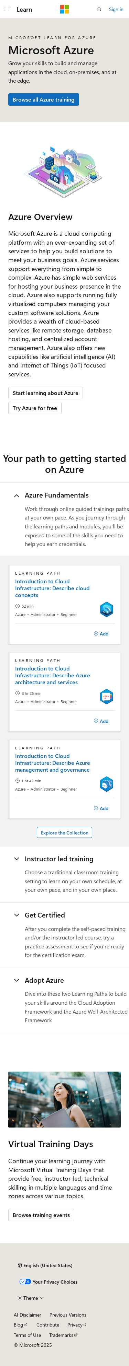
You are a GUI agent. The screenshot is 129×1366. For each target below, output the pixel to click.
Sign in (116, 9)
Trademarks (61, 1335)
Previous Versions (68, 1314)
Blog (18, 1324)
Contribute (47, 1324)
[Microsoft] (64, 9)
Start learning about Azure (45, 392)
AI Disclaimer (27, 1314)
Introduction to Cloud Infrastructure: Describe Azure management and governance (52, 762)
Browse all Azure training (44, 99)
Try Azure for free (35, 407)
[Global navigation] (7, 9)
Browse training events (41, 1214)
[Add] (101, 633)
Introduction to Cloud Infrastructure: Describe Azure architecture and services (52, 675)
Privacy (75, 1324)
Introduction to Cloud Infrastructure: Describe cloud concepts (52, 588)
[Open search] (99, 9)
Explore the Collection (64, 832)
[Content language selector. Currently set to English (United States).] (45, 1265)
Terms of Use (27, 1335)
